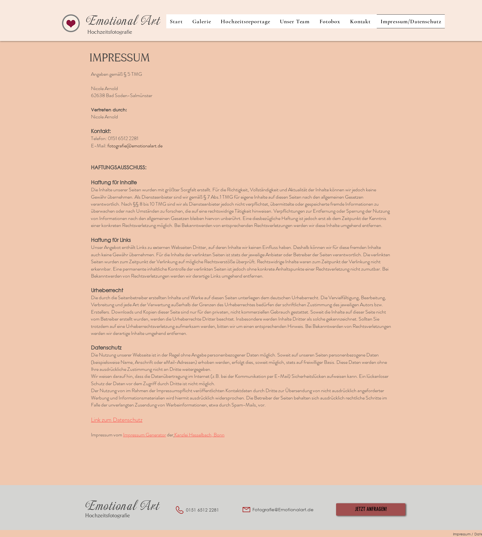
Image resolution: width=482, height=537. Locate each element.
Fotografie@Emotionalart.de (282, 509)
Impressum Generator (144, 434)
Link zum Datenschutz (116, 419)
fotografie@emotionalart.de (134, 145)
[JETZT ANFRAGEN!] (370, 509)
